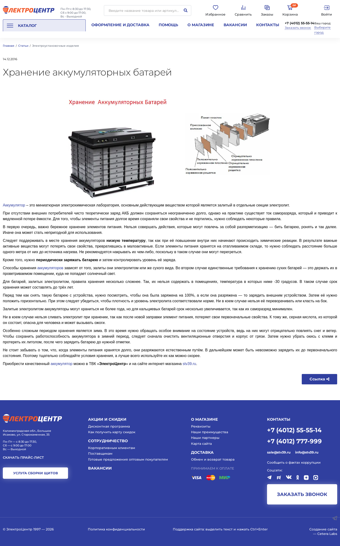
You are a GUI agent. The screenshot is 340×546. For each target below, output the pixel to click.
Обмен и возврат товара (212, 459)
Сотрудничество (108, 441)
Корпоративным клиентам (111, 448)
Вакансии (235, 25)
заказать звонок (302, 494)
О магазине (200, 25)
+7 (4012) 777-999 (294, 440)
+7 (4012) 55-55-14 (299, 23)
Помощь (168, 25)
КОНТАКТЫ (278, 419)
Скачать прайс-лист (23, 458)
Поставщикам (100, 453)
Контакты (267, 25)
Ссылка (319, 379)
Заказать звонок (298, 27)
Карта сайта (201, 443)
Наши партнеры (205, 438)
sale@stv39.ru (278, 452)
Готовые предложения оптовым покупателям (128, 459)
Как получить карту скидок (111, 432)
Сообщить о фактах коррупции (294, 462)
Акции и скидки (107, 419)
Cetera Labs (327, 534)
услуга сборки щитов (35, 473)
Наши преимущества (209, 432)
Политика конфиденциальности (116, 529)
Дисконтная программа (109, 426)
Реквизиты (200, 426)
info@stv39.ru (306, 452)
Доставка (202, 452)
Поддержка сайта (188, 529)
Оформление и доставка (120, 25)
